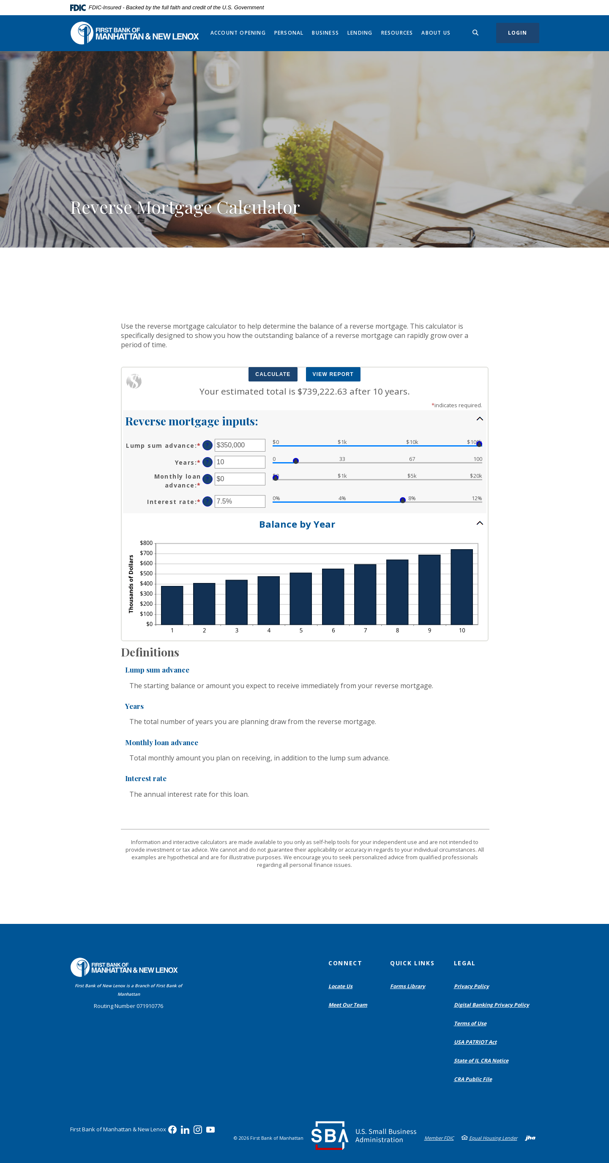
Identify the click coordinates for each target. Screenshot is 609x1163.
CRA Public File (475, 1079)
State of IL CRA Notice (481, 1060)
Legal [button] (465, 963)
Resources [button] (397, 32)
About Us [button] (436, 32)
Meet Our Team (347, 1004)
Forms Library (407, 986)
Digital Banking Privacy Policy (493, 1005)
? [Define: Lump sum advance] (207, 445)
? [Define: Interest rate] (207, 501)
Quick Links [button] (412, 963)
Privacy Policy (471, 986)
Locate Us (340, 986)
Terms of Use (470, 1023)
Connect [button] (345, 963)
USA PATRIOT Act (475, 1042)
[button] (304, 420)
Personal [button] (289, 32)
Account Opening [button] (238, 32)
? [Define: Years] (207, 462)
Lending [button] (359, 32)
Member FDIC (439, 1138)
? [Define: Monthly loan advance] (207, 479)
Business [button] (325, 32)
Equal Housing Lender (493, 1138)
